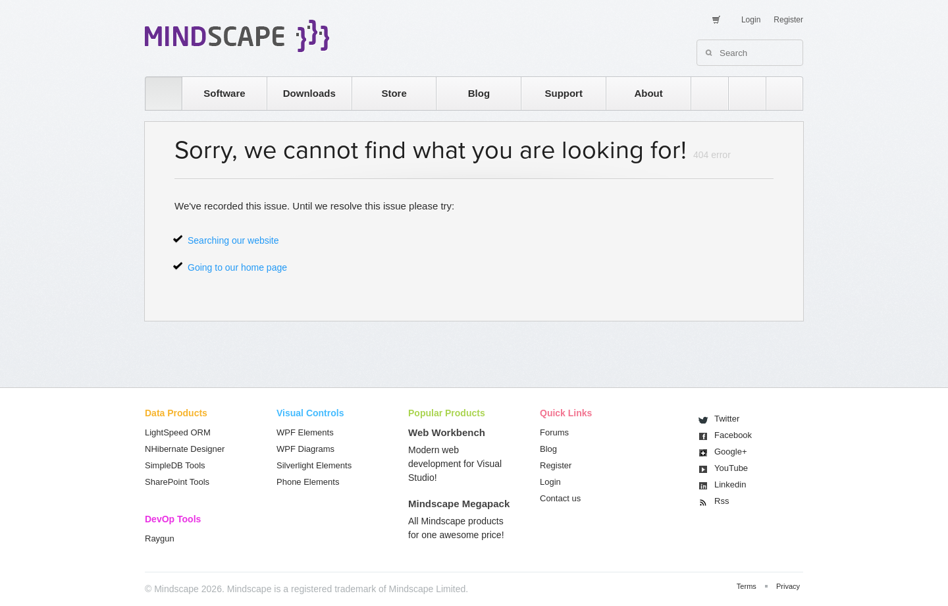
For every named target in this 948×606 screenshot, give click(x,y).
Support (563, 93)
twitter (740, 93)
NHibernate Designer (184, 449)
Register (788, 19)
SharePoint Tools (177, 482)
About (648, 93)
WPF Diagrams (305, 449)
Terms (746, 586)
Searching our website (233, 240)
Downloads (309, 93)
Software (224, 93)
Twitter (726, 419)
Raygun (159, 538)
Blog (479, 93)
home (157, 93)
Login (750, 19)
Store (393, 93)
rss (703, 93)
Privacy (788, 586)
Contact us (560, 498)
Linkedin (730, 484)
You (731, 468)
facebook (777, 93)
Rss (721, 501)
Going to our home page (237, 267)
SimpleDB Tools (175, 465)
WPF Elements (305, 432)
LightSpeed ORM (178, 432)
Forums (554, 432)
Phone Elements (307, 482)
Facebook (733, 435)
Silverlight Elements (314, 465)
